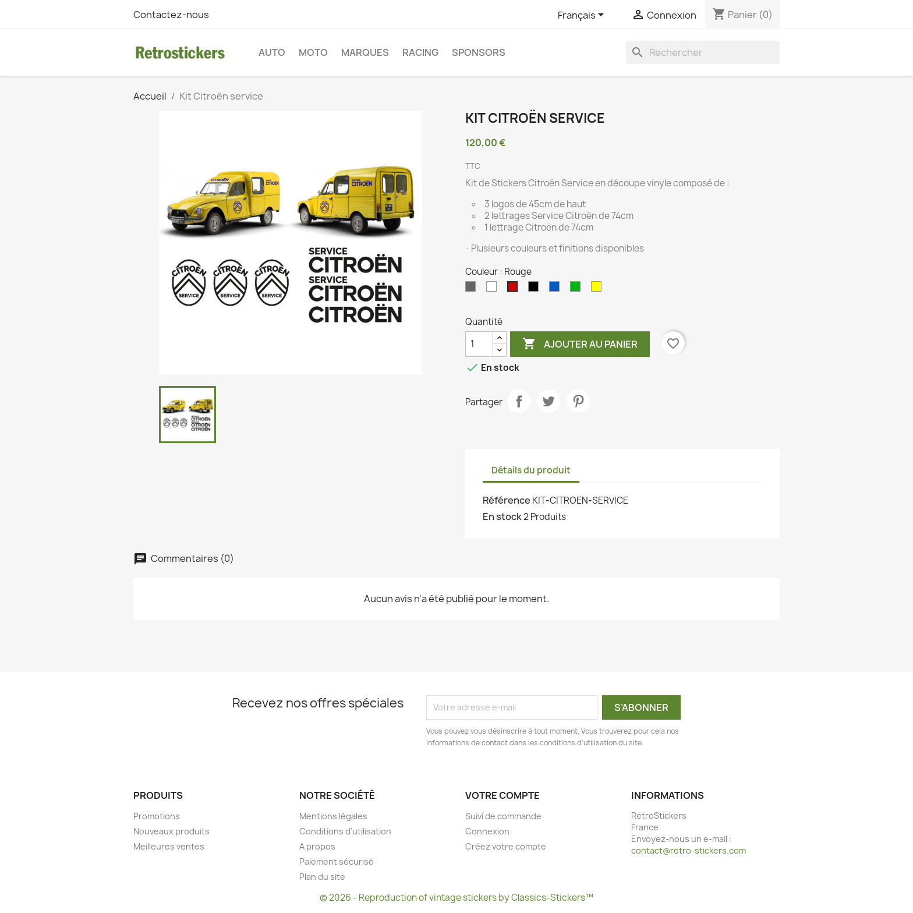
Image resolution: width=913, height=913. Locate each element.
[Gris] (472, 289)
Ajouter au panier (580, 344)
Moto (313, 52)
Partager (518, 401)
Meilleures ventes (168, 846)
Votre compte (502, 795)
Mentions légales (333, 816)
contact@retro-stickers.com (688, 850)
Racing (420, 52)
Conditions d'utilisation (345, 831)
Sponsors (478, 52)
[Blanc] (493, 289)
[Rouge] (514, 289)
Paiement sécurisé (336, 861)
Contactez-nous (171, 14)
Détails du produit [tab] (531, 470)
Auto (272, 52)
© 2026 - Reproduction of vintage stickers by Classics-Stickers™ (456, 897)
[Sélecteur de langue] (583, 16)
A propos (317, 846)
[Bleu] (556, 289)
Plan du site (322, 876)
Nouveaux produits (171, 831)
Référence (506, 500)
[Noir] (535, 289)
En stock (502, 516)
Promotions (156, 816)
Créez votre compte (505, 846)
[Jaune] (598, 289)
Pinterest (578, 401)
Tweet (548, 401)
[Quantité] (479, 344)
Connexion (487, 831)
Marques (365, 52)
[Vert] (577, 289)
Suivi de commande (503, 816)
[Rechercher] (703, 52)
